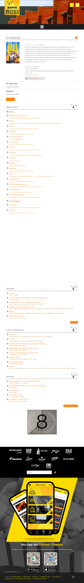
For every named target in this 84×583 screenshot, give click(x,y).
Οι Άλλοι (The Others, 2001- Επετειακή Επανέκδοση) (22, 123)
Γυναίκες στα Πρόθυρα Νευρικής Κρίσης (20, 118)
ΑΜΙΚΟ (11, 121)
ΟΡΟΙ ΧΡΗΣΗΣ (56, 577)
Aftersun (38, 207)
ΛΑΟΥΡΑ (12, 163)
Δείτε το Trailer (33, 78)
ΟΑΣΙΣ (11, 174)
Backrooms (12, 150)
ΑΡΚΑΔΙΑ (12, 131)
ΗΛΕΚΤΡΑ (12, 158)
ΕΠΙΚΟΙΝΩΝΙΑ (27, 577)
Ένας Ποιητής (14, 390)
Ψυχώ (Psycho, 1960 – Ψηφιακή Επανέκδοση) (49, 123)
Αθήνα (11, 112)
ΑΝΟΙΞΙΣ (12, 126)
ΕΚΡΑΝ (11, 147)
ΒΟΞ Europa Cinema (16, 137)
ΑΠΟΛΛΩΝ (12, 205)
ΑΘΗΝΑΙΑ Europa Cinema (17, 116)
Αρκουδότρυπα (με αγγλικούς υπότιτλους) (20, 187)
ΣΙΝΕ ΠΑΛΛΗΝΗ (14, 190)
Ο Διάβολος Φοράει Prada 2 (19, 399)
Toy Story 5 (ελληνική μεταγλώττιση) (23, 134)
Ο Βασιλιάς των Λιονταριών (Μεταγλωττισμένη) (22, 207)
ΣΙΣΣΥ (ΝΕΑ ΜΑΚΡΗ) (16, 195)
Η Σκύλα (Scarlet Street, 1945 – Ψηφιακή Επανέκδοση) (28, 155)
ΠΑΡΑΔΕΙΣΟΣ (14, 179)
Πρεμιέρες (74, 322)
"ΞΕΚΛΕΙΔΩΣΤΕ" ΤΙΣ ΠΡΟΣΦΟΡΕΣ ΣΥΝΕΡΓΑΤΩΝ (18, 579)
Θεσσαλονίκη (14, 201)
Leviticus (11, 160)
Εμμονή (11, 134)
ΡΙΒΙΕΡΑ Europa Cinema (17, 184)
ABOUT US (35, 577)
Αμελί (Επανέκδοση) (37, 187)
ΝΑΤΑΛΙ (11, 210)
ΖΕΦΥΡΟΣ (12, 153)
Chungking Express (19, 139)
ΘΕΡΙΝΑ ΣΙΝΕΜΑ (16, 577)
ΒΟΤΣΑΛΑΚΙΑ (13, 142)
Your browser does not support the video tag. (42, 249)
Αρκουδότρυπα (22, 165)
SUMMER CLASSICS (45, 577)
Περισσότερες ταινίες (70, 406)
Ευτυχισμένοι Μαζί (15, 395)
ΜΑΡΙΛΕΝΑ (13, 168)
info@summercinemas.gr (39, 579)
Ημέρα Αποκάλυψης (14, 197)
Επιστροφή (10, 99)
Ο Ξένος (36, 129)
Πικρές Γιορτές (36, 118)
